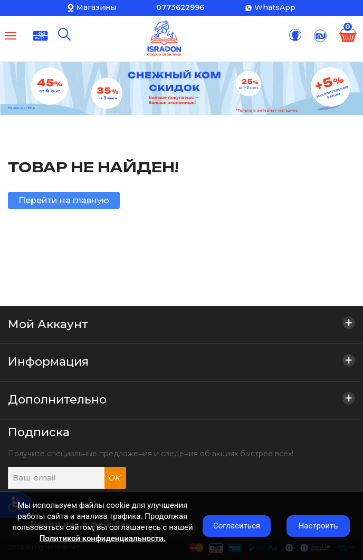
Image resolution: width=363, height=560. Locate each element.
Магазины (96, 7)
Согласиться (236, 525)
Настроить (318, 525)
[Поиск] (64, 34)
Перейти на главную (63, 200)
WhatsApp (274, 7)
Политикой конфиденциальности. (103, 538)
